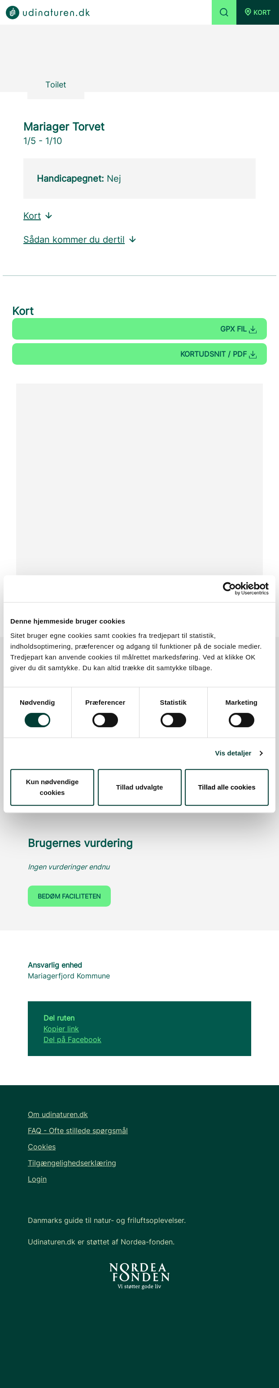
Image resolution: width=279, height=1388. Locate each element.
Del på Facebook (72, 1039)
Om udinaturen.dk (58, 1114)
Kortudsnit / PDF (218, 353)
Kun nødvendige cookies (52, 787)
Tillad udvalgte (139, 787)
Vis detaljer (233, 753)
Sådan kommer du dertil (80, 239)
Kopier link (61, 1028)
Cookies (42, 1146)
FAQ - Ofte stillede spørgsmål (78, 1130)
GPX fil (238, 328)
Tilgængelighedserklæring (72, 1162)
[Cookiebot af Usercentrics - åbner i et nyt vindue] (229, 588)
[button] (257, 12)
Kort (38, 215)
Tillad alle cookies (226, 787)
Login (37, 1178)
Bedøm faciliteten (69, 896)
